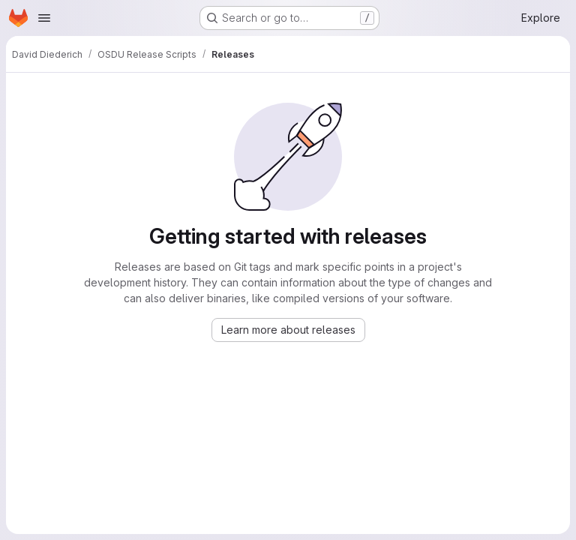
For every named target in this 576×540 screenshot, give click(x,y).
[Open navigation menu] (44, 18)
